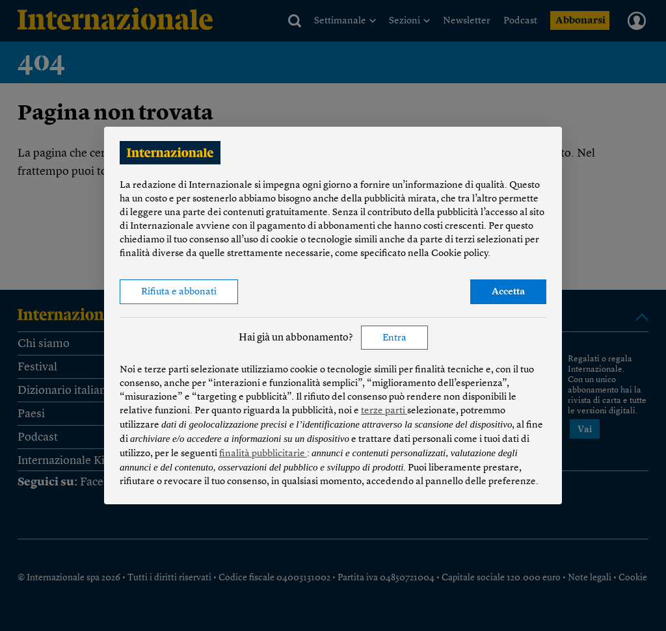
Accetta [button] (508, 292)
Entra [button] (394, 338)
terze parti (384, 411)
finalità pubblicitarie (263, 454)
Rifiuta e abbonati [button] (179, 292)
